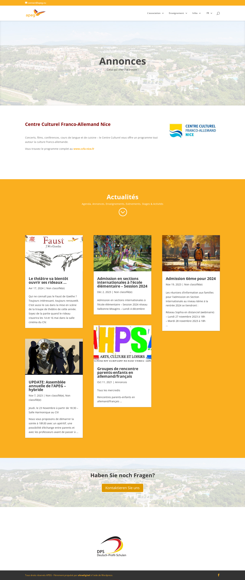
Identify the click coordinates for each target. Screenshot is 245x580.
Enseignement (176, 13)
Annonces (121, 382)
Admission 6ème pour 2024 (191, 278)
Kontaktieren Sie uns (122, 487)
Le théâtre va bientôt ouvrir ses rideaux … (48, 280)
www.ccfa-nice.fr (83, 148)
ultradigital (84, 575)
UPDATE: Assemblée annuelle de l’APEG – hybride (47, 386)
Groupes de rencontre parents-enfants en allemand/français (117, 372)
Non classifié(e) (55, 288)
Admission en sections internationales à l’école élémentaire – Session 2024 (122, 282)
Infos (195, 13)
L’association (154, 13)
